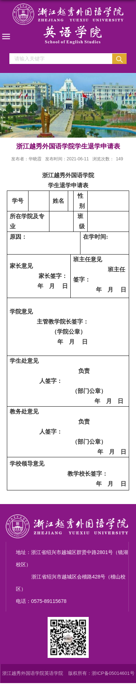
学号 (17, 201)
